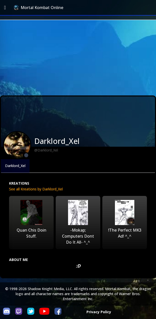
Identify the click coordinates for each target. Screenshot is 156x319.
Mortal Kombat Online (38, 7)
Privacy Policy (98, 311)
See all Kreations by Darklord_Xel (36, 189)
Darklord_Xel (15, 165)
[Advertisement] (78, 58)
